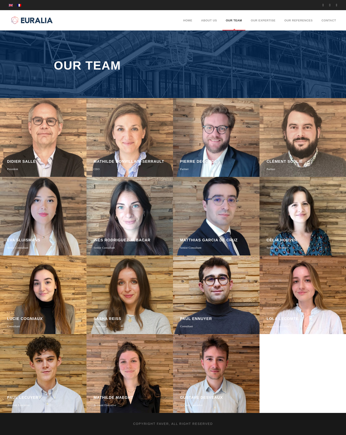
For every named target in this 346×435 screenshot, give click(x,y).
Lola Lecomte (283, 319)
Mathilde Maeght (113, 397)
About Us (209, 20)
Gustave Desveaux (201, 397)
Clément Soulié (285, 161)
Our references (298, 20)
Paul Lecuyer (23, 397)
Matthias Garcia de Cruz (209, 240)
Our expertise (263, 20)
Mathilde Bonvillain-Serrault (129, 161)
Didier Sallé (21, 161)
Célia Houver (282, 240)
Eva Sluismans (23, 240)
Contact (329, 20)
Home (187, 20)
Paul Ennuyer (196, 319)
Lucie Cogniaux (25, 319)
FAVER (163, 424)
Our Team (234, 20)
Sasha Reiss (107, 319)
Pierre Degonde (198, 161)
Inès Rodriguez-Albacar (122, 240)
